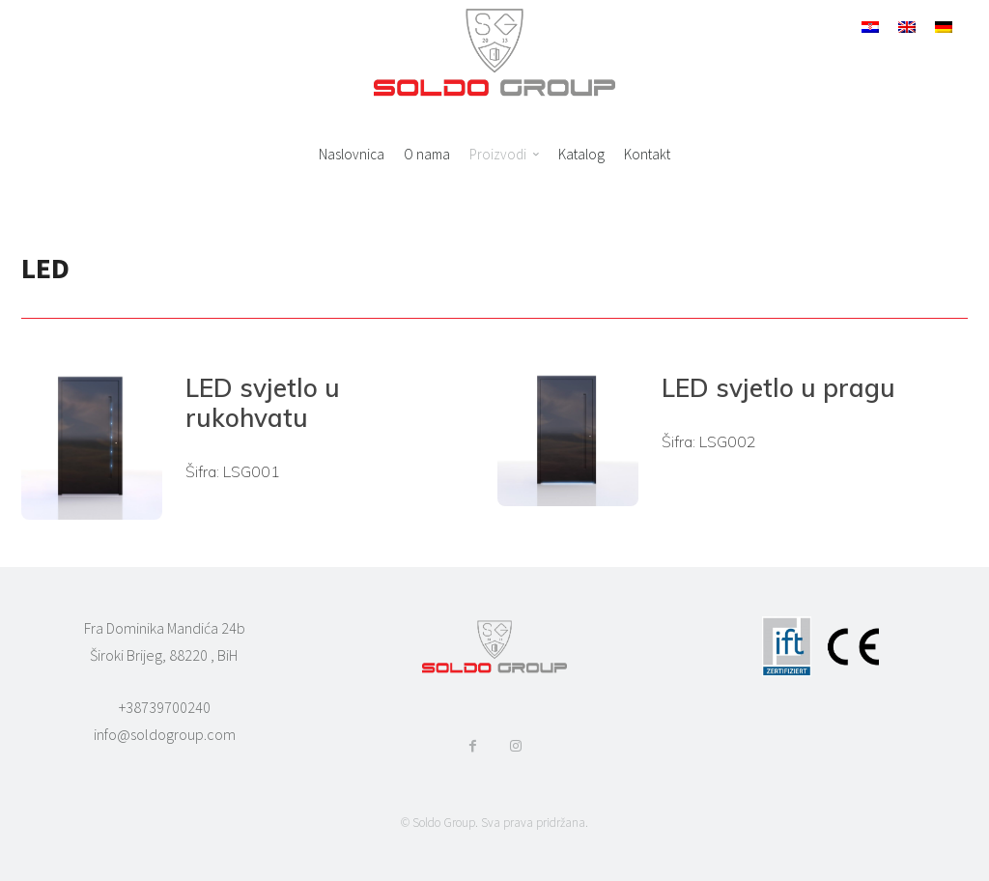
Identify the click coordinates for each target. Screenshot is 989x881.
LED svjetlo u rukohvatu (262, 403)
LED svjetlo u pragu (778, 388)
